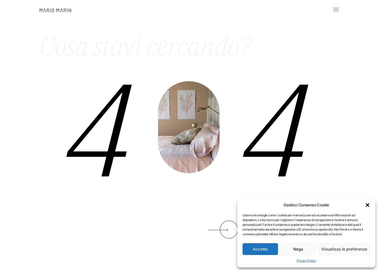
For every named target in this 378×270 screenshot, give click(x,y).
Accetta (260, 249)
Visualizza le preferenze (344, 249)
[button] (367, 205)
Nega (298, 249)
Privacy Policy (306, 261)
